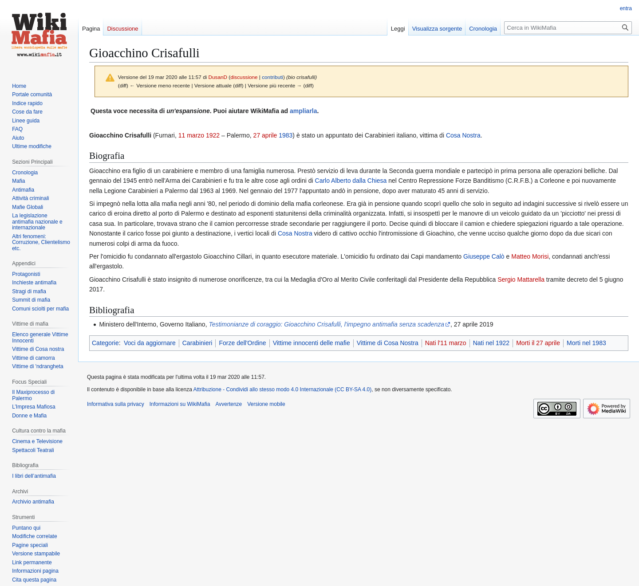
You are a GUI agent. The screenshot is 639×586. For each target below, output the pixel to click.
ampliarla (303, 110)
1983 (285, 135)
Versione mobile (266, 404)
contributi (272, 77)
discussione (243, 77)
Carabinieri (197, 342)
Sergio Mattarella (520, 279)
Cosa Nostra (463, 135)
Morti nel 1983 (586, 342)
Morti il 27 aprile (538, 342)
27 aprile (265, 135)
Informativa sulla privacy (115, 404)
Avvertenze (228, 404)
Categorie (105, 342)
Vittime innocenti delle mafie (311, 342)
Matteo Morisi (529, 256)
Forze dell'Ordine (242, 342)
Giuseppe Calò (484, 256)
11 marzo (191, 135)
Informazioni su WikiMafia (180, 404)
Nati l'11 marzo (445, 342)
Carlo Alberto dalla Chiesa (351, 180)
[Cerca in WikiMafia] (568, 27)
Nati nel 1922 (491, 342)
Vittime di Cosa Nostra (387, 342)
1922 (213, 135)
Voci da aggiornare (150, 342)
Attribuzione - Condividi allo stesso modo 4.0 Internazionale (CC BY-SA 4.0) (282, 389)
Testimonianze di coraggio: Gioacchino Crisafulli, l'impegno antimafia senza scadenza (326, 324)
